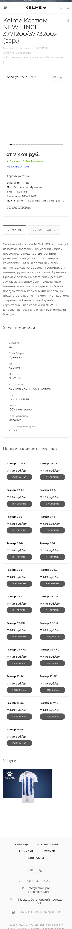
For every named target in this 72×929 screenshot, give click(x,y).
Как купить (26, 851)
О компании (47, 844)
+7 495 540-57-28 (37, 881)
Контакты (36, 857)
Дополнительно (44, 230)
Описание (15, 230)
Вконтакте (31, 870)
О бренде (21, 844)
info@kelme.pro (39, 888)
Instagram (41, 870)
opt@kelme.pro (39, 891)
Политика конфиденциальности (39, 912)
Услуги (49, 851)
